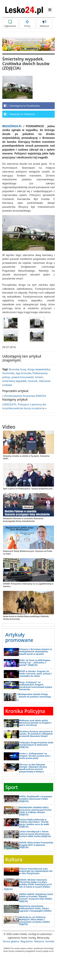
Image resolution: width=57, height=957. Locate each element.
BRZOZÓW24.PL (12, 126)
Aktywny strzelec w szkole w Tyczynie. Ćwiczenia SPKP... (26, 457)
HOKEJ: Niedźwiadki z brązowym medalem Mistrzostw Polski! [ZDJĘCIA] (35, 799)
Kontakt (49, 941)
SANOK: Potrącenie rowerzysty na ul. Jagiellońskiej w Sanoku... (28, 585)
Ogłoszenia (10, 23)
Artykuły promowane (19, 637)
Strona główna (11, 941)
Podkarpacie (39, 373)
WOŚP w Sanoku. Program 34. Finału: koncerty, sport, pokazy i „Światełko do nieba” (35, 673)
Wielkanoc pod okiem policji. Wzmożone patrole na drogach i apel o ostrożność (35, 723)
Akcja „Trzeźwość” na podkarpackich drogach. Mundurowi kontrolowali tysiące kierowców (35, 686)
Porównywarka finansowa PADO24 (25, 396)
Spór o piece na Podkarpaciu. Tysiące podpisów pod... (28, 488)
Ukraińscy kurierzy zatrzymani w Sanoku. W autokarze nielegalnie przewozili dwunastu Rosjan (36, 734)
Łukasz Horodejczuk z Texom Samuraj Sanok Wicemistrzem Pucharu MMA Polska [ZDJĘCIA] (35, 834)
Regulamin (27, 941)
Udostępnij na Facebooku (22, 106)
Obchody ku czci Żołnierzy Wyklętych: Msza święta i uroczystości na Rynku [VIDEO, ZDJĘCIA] (34, 921)
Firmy (27, 23)
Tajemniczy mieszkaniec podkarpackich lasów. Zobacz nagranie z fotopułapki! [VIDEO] (35, 908)
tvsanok (32, 381)
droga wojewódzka (38, 369)
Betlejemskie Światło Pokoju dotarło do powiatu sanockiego (35, 695)
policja (6, 377)
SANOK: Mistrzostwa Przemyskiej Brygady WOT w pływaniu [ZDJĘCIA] (36, 845)
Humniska (8, 373)
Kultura (13, 859)
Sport (11, 787)
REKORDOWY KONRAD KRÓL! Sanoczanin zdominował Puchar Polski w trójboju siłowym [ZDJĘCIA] (35, 811)
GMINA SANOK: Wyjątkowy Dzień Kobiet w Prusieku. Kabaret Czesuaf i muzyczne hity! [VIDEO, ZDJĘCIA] (36, 898)
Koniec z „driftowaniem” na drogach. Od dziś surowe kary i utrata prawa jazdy (34, 756)
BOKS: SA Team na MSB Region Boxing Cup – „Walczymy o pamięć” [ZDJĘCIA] (34, 662)
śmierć (39, 377)
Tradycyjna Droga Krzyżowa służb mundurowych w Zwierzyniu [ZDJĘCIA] (36, 745)
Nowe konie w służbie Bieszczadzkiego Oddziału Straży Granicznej (26, 617)
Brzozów (14, 369)
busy (23, 369)
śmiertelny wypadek (14, 381)
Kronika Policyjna (25, 711)
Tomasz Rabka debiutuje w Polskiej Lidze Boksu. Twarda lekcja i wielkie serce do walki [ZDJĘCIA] (34, 823)
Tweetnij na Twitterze (19, 114)
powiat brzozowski (23, 377)
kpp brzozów (23, 373)
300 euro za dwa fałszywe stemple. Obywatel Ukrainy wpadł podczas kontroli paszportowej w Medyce (33, 768)
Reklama (44, 23)
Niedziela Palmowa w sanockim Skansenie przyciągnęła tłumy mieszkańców (23, 519)
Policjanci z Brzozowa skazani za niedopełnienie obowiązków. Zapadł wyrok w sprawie (35, 651)
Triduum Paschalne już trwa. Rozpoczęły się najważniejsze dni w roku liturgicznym (35, 871)
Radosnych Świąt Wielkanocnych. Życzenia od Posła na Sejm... (27, 552)
